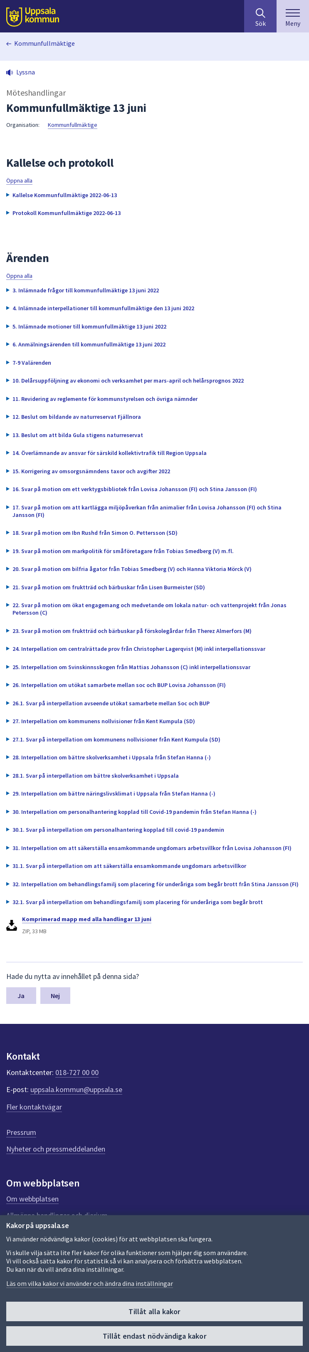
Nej (55, 995)
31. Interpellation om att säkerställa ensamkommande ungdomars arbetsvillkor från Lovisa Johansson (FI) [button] (152, 848)
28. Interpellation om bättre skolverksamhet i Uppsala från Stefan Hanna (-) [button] (111, 757)
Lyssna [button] (25, 72)
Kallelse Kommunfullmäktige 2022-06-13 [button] (64, 195)
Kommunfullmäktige (44, 43)
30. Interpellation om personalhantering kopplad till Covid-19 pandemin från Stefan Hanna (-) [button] (134, 812)
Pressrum (21, 1132)
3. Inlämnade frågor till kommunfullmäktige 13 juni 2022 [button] (85, 290)
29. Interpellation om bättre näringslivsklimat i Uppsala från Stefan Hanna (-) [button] (113, 793)
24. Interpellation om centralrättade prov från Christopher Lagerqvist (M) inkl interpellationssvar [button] (138, 649)
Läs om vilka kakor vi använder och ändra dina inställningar (89, 1283)
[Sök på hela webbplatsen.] (260, 16)
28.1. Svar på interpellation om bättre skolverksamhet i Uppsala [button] (95, 775)
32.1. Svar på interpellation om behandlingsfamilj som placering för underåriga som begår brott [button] (137, 902)
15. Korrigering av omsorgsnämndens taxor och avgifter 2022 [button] (91, 471)
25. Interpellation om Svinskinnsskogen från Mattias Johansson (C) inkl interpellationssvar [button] (131, 667)
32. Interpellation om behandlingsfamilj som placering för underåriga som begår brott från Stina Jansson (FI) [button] (155, 884)
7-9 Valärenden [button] (31, 362)
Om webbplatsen (32, 1199)
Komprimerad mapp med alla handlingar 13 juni (86, 919)
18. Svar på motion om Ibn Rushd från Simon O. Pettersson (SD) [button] (95, 532)
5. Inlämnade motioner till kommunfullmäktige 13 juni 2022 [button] (89, 326)
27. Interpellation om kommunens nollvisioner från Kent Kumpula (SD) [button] (103, 721)
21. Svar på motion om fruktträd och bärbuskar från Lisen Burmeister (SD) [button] (108, 587)
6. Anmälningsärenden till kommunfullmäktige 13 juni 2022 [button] (89, 344)
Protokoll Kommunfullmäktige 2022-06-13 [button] (66, 213)
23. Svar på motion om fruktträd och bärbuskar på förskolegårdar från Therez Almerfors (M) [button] (132, 631)
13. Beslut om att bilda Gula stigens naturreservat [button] (77, 435)
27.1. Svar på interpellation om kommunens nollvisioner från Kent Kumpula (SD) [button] (116, 739)
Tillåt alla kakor (154, 1311)
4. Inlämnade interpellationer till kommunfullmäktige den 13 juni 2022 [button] (103, 308)
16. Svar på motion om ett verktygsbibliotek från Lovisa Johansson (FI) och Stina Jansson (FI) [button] (134, 489)
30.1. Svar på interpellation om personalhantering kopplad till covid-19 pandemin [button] (118, 829)
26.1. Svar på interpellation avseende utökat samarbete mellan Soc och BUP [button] (111, 703)
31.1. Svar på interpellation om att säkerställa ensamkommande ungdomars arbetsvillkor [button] (129, 866)
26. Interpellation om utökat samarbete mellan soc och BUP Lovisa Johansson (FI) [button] (119, 685)
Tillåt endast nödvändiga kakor (154, 1336)
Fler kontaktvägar (34, 1107)
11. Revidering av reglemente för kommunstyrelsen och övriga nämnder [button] (105, 399)
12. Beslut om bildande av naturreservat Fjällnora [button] (76, 416)
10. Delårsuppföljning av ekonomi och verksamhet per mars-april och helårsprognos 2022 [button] (128, 380)
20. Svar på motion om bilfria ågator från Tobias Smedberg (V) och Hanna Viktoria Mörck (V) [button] (132, 569)
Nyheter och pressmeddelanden (55, 1149)
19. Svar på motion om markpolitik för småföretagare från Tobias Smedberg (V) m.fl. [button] (123, 551)
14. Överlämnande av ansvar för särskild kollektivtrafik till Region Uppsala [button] (109, 453)
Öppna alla (19, 180)
